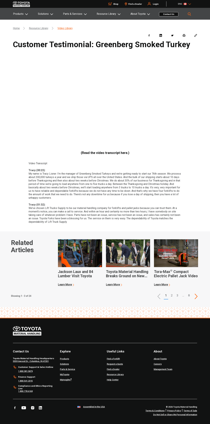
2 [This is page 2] (172, 295)
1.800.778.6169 (25, 391)
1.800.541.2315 (25, 381)
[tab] (25, 14)
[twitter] (172, 35)
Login (156, 4)
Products (18, 13)
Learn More (65, 284)
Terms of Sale (190, 410)
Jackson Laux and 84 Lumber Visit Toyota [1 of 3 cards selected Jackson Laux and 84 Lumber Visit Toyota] (75, 274)
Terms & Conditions (155, 410)
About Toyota (137, 13)
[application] (80, 262)
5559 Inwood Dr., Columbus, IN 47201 (31, 361)
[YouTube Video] (105, 100)
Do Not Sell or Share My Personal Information (175, 414)
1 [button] (166, 295)
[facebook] (149, 35)
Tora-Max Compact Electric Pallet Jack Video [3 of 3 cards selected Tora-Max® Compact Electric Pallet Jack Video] (176, 274)
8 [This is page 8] (189, 295)
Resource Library (106, 13)
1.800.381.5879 (25, 371)
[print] (184, 35)
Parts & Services (72, 13)
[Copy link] (195, 35)
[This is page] (196, 296)
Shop (115, 4)
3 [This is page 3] (177, 295)
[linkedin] (160, 35)
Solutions (43, 13)
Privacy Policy (174, 410)
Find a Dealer (135, 4)
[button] (159, 296)
